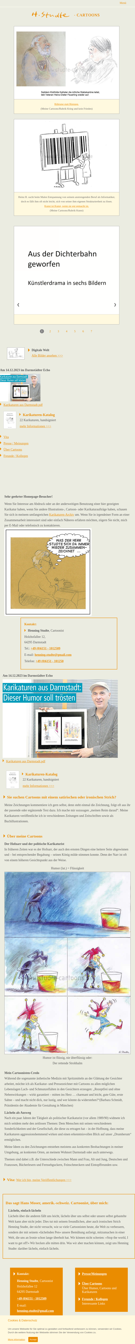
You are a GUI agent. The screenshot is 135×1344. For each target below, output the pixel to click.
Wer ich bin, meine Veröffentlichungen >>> (43, 1180)
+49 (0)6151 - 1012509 (45, 648)
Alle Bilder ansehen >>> (47, 355)
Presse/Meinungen (94, 1274)
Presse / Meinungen (16, 443)
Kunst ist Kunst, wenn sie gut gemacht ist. (66, 206)
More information (16, 1339)
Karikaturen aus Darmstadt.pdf (23, 405)
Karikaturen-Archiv (61, 514)
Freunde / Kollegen (16, 456)
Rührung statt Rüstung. (66, 104)
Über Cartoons (13, 449)
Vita (6, 437)
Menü (123, 2)
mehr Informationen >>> (35, 426)
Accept (33, 1339)
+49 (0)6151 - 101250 (50, 661)
